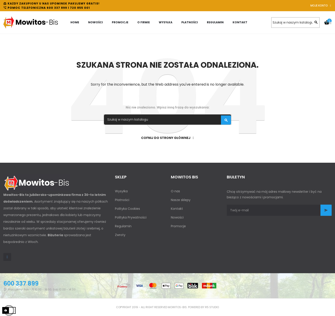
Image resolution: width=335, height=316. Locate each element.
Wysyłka (121, 191)
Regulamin (123, 226)
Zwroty (120, 235)
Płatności (122, 200)
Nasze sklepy (181, 200)
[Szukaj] (295, 22)
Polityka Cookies (127, 208)
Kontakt (177, 208)
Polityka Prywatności (130, 217)
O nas (175, 191)
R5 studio (212, 307)
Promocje (178, 226)
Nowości (177, 217)
